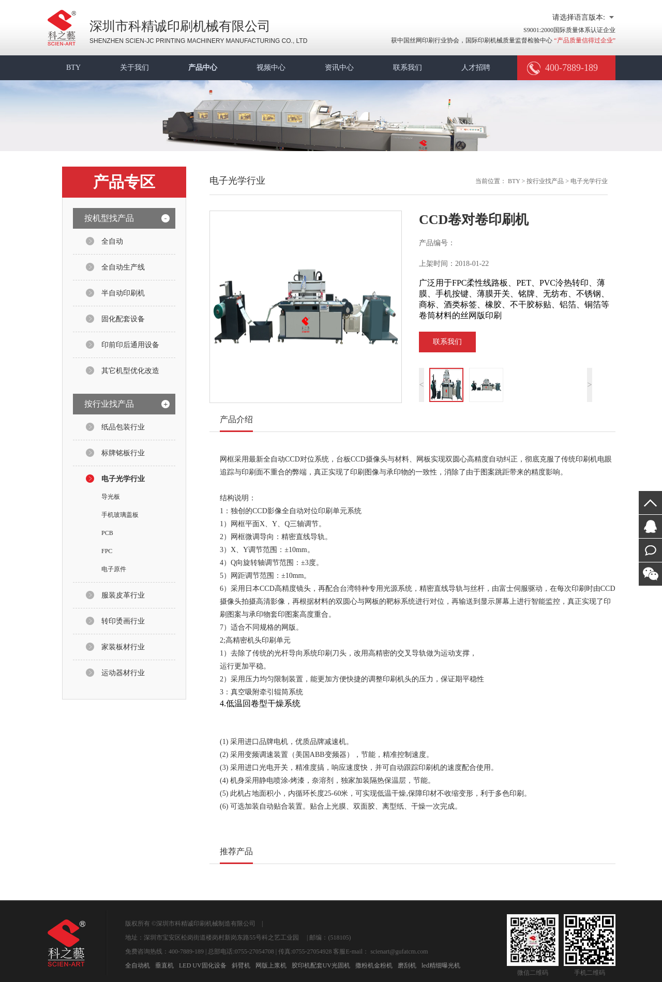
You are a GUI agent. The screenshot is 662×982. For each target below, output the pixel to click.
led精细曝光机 (441, 965)
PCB (107, 533)
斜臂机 (241, 965)
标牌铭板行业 (123, 453)
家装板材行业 (123, 647)
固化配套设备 (123, 319)
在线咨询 (650, 526)
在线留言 (650, 550)
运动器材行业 (123, 673)
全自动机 (137, 965)
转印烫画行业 (123, 621)
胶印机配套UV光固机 (321, 965)
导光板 (110, 496)
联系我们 (407, 67)
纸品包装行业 (123, 427)
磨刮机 (407, 965)
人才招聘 (475, 67)
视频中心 (271, 67)
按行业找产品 (545, 181)
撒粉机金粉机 (374, 965)
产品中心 (202, 67)
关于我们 (134, 67)
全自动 (112, 241)
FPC (106, 551)
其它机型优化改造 (130, 371)
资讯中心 (339, 67)
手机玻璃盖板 (120, 514)
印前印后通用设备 (130, 345)
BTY (73, 67)
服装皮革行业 (123, 595)
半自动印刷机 (123, 293)
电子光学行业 (123, 479)
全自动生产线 (123, 267)
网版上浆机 (271, 965)
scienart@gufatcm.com (399, 951)
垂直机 (164, 965)
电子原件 (113, 569)
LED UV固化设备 (203, 965)
